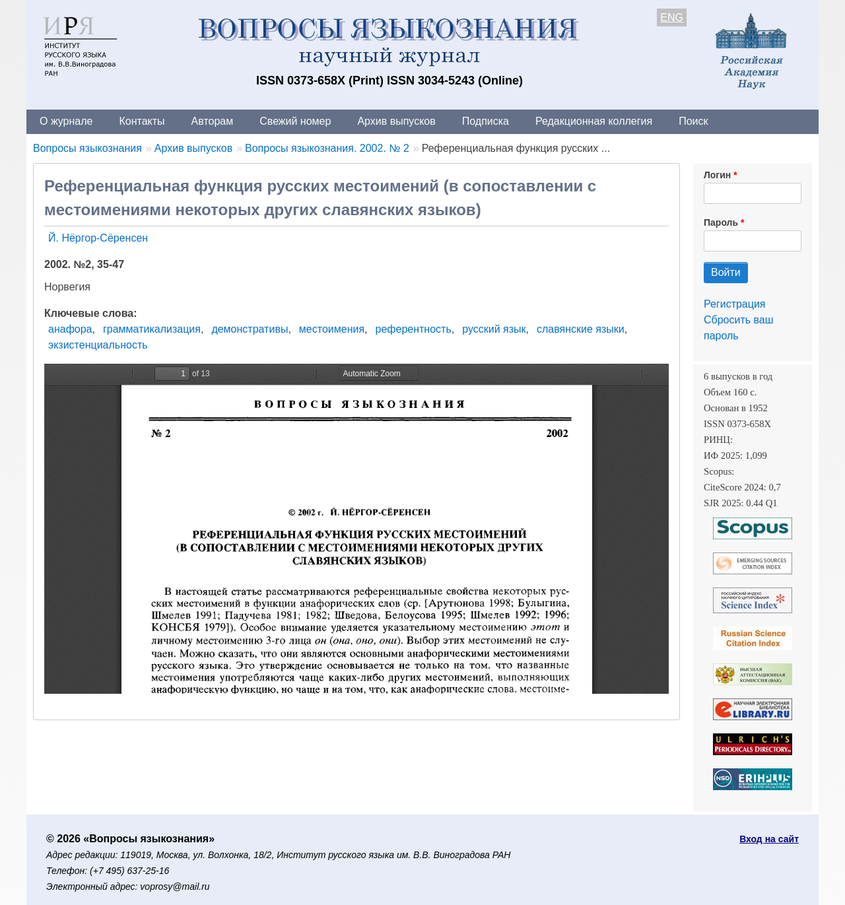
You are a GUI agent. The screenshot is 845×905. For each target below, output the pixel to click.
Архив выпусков (396, 121)
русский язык (493, 329)
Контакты (141, 121)
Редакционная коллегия (593, 121)
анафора (70, 329)
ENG (671, 17)
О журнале (66, 121)
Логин (717, 175)
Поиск (693, 121)
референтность (414, 329)
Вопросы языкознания (87, 148)
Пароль (721, 222)
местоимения (331, 329)
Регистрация (735, 304)
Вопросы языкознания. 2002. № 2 (327, 148)
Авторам (212, 121)
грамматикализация (152, 329)
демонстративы (249, 329)
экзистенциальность (98, 345)
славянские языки (581, 329)
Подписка (485, 121)
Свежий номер (295, 121)
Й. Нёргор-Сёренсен (98, 238)
